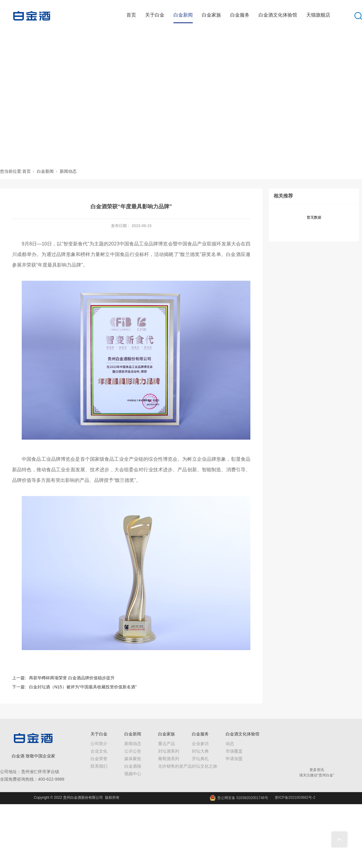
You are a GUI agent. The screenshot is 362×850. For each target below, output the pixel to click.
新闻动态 (68, 171)
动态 (230, 743)
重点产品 (166, 743)
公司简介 (99, 743)
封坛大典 (200, 751)
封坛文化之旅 (204, 766)
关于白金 (154, 14)
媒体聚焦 (132, 758)
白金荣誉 (99, 758)
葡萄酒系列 (168, 758)
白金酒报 (132, 766)
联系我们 (99, 766)
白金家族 (211, 14)
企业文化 (99, 751)
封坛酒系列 (168, 751)
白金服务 (239, 14)
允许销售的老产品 (175, 766)
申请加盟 (234, 758)
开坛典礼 (200, 758)
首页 (131, 14)
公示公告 (132, 751)
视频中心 (132, 773)
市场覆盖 (234, 751)
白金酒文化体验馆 (278, 14)
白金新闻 (183, 14)
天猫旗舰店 (318, 14)
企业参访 (200, 743)
